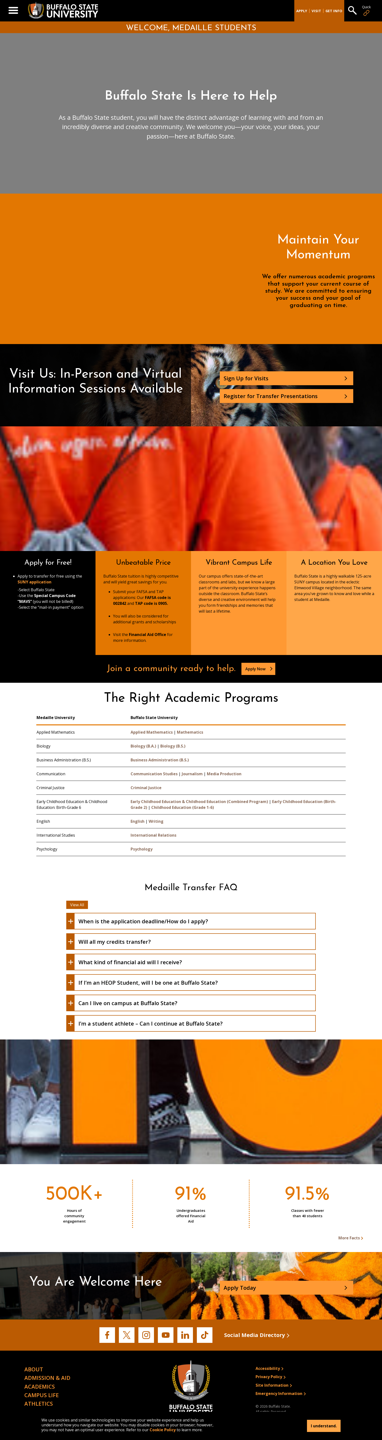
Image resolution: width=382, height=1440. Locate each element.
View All (77, 904)
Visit (316, 11)
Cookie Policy (163, 1429)
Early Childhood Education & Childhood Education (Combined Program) (199, 801)
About (33, 1369)
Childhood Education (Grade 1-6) (182, 807)
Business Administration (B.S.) (160, 760)
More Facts (349, 1238)
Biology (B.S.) (172, 746)
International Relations (153, 835)
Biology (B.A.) (143, 746)
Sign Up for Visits (246, 378)
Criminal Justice (146, 787)
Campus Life (41, 1395)
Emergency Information (279, 1393)
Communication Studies (154, 773)
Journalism (192, 773)
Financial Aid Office (147, 634)
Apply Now (256, 669)
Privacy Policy (269, 1376)
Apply (301, 11)
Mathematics (190, 732)
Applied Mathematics (152, 732)
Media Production (224, 773)
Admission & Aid (47, 1377)
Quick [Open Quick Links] (366, 11)
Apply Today (240, 1287)
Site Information (272, 1385)
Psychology (142, 849)
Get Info (333, 11)
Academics (39, 1386)
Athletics (38, 1403)
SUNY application (34, 582)
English (137, 821)
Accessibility (268, 1368)
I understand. (324, 1426)
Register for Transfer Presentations (271, 396)
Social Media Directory (254, 1334)
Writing (156, 821)
